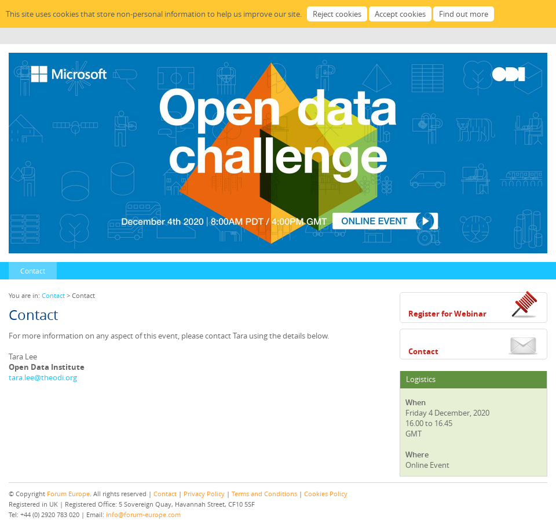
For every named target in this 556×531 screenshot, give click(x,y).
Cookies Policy (326, 493)
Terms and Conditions (264, 493)
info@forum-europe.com (143, 514)
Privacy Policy (204, 493)
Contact (32, 270)
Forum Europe (68, 493)
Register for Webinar (447, 313)
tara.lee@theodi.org (43, 377)
